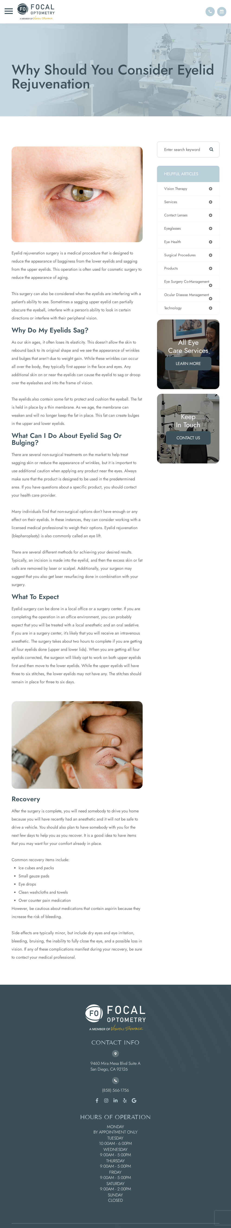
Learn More (188, 374)
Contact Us (188, 448)
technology (173, 318)
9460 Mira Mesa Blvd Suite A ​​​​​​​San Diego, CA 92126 (115, 1066)
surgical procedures (181, 256)
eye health (173, 242)
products (171, 269)
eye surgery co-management (177, 285)
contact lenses (176, 215)
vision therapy (176, 189)
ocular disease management (176, 302)
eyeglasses (173, 229)
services (171, 202)
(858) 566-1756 (115, 1090)
